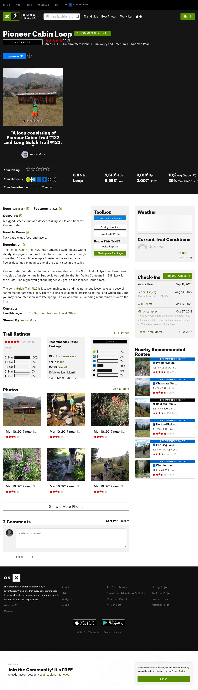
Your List (47, 184)
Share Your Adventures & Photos (128, 590)
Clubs (66, 601)
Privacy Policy (178, 671)
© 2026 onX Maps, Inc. (89, 629)
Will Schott (145, 301)
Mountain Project (118, 596)
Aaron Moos (37, 151)
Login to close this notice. (54, 674)
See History (185, 254)
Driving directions (110, 224)
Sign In (187, 16)
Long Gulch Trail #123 (23, 286)
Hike (29, 4)
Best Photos (109, 16)
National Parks (161, 601)
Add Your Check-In (177, 273)
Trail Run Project (162, 590)
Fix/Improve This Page (110, 250)
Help (65, 590)
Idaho (60, 359)
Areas (49, 44)
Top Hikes (126, 16)
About (66, 584)
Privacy (117, 629)
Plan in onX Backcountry (110, 215)
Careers (9, 608)
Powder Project (161, 596)
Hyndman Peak (139, 44)
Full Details (121, 330)
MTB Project (114, 601)
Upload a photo (110, 244)
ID (57, 44)
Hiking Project (161, 584)
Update (182, 250)
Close (163, 679)
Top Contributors (118, 584)
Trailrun (43, 4)
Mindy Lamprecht (149, 309)
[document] (164, 674)
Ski (57, 4)
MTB (18, 4)
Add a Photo (121, 386)
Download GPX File (110, 231)
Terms (107, 629)
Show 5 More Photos (66, 504)
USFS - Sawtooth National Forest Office (49, 310)
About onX (11, 602)
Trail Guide (91, 16)
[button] (7, 94)
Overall (62, 365)
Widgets (67, 596)
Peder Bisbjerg (147, 289)
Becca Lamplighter (150, 329)
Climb (6, 4)
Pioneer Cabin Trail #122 (25, 247)
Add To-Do (33, 184)
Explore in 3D (14, 55)
